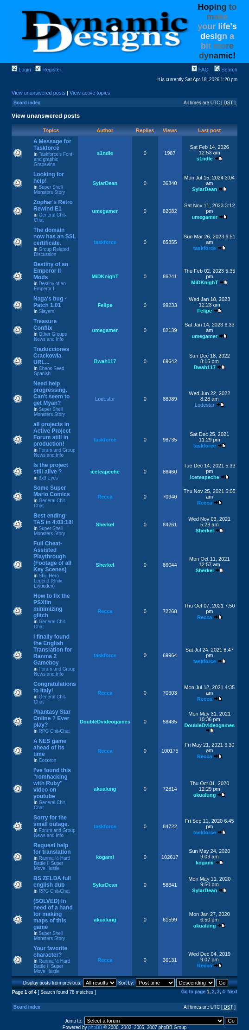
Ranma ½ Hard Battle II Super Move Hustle (52, 863)
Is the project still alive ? (50, 468)
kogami (105, 857)
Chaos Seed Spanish (49, 371)
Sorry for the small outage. (51, 820)
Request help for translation (52, 848)
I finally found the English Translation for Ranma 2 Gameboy (52, 649)
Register (48, 69)
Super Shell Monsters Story (49, 190)
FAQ (200, 69)
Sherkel (105, 524)
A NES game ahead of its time (49, 747)
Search (225, 69)
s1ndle (105, 153)
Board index (26, 102)
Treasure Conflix (45, 324)
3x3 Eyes (48, 477)
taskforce (105, 242)
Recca (104, 496)
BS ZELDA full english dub (52, 881)
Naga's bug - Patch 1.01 (50, 301)
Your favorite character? (50, 951)
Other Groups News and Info (50, 337)
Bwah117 (105, 361)
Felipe (105, 305)
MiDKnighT (104, 276)
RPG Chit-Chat (54, 731)
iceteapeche (105, 471)
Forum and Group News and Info (55, 453)
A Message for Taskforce (52, 144)
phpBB (95, 1027)
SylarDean (105, 183)
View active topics (90, 93)
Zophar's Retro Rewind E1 (53, 205)
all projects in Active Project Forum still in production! (51, 434)
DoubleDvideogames (105, 721)
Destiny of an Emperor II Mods (50, 271)
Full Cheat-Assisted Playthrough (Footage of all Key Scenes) (52, 556)
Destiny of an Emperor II (50, 286)
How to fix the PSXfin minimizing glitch (51, 606)
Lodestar (105, 399)
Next (232, 991)
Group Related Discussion (51, 252)
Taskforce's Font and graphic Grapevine (53, 159)
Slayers (46, 311)
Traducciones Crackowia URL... (51, 355)
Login (21, 69)
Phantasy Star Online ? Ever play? (51, 718)
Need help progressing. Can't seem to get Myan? (51, 393)
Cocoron (48, 760)
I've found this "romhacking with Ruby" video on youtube (52, 783)
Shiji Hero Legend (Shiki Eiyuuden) (48, 581)
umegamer (105, 211)
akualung (105, 789)
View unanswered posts (38, 93)
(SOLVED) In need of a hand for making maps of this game (53, 914)
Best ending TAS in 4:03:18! (53, 518)
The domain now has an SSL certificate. (54, 236)
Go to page (193, 991)
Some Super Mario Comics (51, 491)
